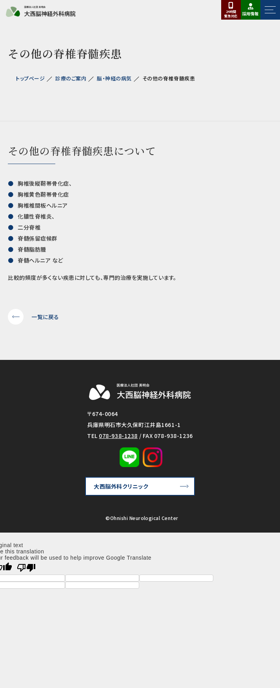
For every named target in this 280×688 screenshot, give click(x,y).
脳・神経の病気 (114, 78)
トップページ (30, 78)
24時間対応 (230, 13)
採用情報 (250, 13)
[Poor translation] (26, 568)
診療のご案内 (70, 78)
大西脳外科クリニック (121, 486)
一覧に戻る (45, 317)
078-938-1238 (118, 436)
